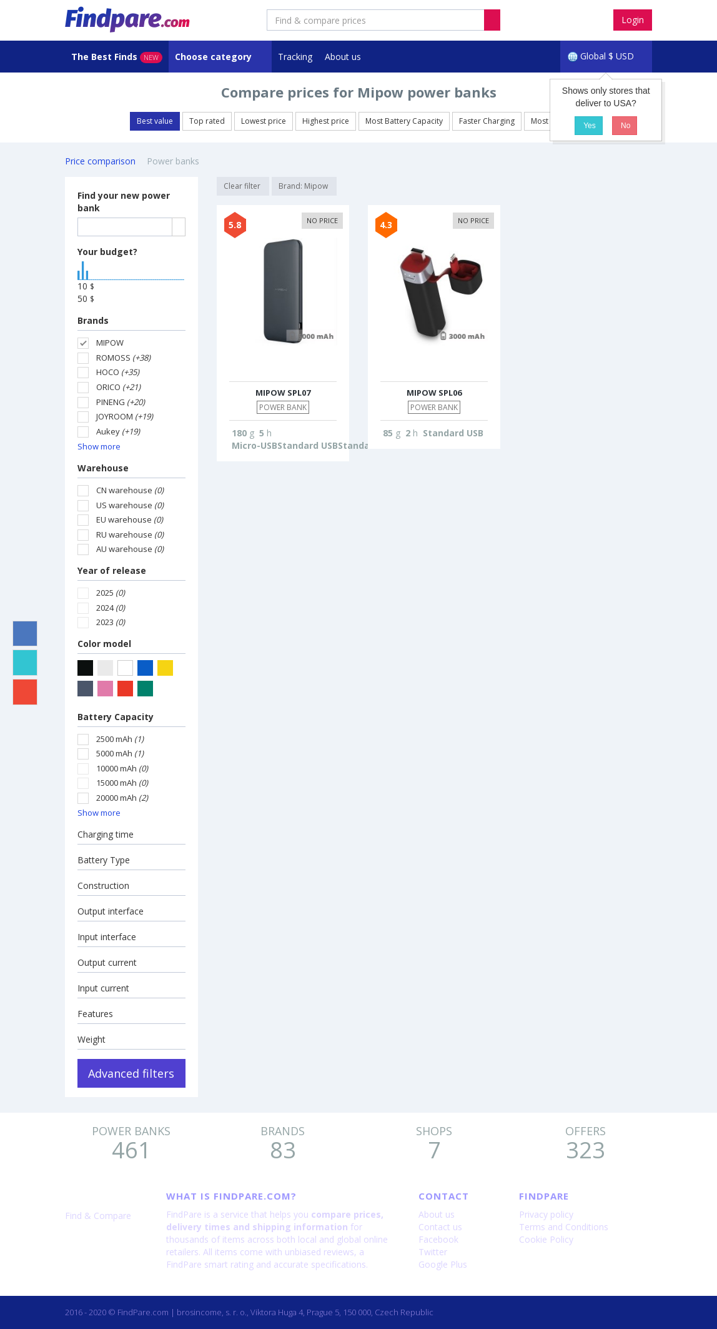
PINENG (111, 402)
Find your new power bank (123, 201)
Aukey (108, 432)
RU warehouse (120, 535)
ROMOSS (114, 358)
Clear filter (243, 186)
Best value (155, 121)
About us (343, 57)
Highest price (325, 121)
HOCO (108, 372)
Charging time (105, 834)
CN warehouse (120, 490)
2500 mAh (110, 739)
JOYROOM (115, 417)
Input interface (106, 937)
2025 (101, 593)
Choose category (214, 57)
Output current (107, 962)
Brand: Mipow (304, 186)
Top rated (207, 121)
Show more (99, 446)
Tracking (295, 57)
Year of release (111, 570)
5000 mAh (110, 754)
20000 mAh (112, 798)
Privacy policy (546, 1214)
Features (95, 1014)
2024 (101, 608)
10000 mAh (112, 769)
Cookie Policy (546, 1239)
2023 (101, 622)
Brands (93, 320)
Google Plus (442, 1264)
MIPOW (100, 343)
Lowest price (263, 121)
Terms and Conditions (563, 1227)
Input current (103, 988)
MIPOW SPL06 (434, 392)
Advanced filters (131, 1073)
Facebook (438, 1239)
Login (632, 20)
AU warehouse (120, 549)
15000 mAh (112, 783)
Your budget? (107, 252)
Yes (588, 125)
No (625, 125)
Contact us (440, 1227)
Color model (104, 643)
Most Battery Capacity (404, 121)
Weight (91, 1039)
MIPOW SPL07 (282, 392)
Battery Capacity (115, 717)
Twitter (432, 1252)
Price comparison (100, 161)
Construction (103, 885)
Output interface (110, 911)
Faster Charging (487, 121)
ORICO (109, 387)
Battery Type (103, 860)
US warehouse (120, 505)
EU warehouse (120, 520)
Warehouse (103, 468)
